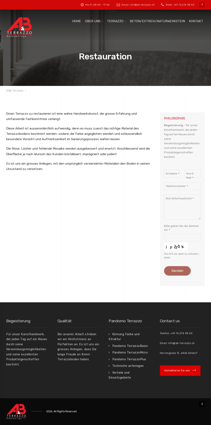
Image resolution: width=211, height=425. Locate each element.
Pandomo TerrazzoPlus (129, 359)
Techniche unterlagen (128, 366)
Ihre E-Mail (190, 175)
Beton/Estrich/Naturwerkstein (157, 21)
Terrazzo (115, 21)
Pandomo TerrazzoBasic (130, 346)
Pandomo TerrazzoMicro (130, 352)
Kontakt (196, 21)
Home (76, 21)
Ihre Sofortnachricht (180, 198)
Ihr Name (172, 173)
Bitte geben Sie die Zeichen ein (181, 227)
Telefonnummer (177, 186)
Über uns (93, 21)
